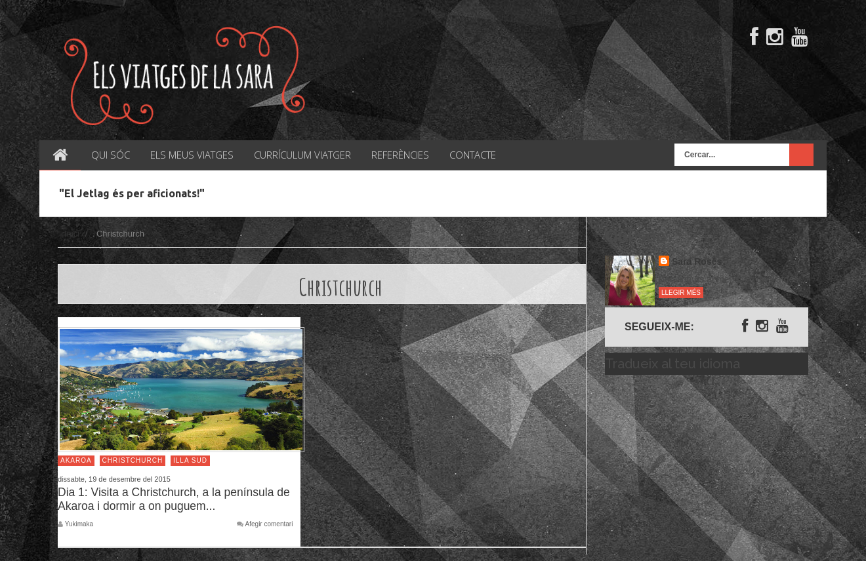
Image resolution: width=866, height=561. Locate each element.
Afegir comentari (269, 524)
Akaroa (76, 460)
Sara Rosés (697, 261)
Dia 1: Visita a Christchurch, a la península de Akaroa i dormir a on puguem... (174, 499)
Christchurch (132, 460)
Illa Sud (190, 460)
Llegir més (681, 292)
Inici (71, 234)
